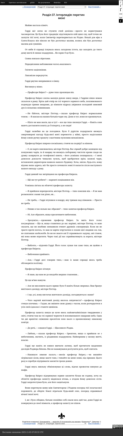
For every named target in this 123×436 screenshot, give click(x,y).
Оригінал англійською (18, 2)
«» (120, 14)
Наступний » (94, 7)
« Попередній (29, 7)
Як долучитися (44, 2)
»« (120, 17)
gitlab (32, 2)
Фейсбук (57, 2)
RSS (65, 2)
